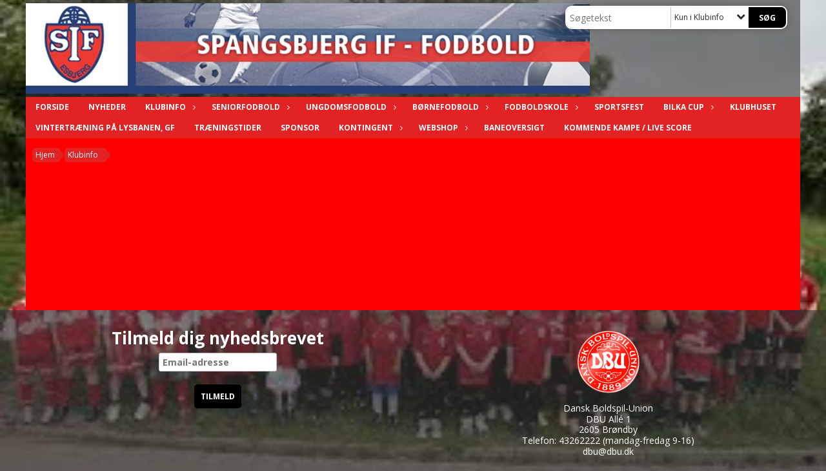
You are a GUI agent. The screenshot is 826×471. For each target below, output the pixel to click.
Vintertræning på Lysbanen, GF (105, 127)
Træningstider (227, 127)
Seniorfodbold (249, 106)
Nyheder (107, 106)
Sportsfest (619, 106)
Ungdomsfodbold (349, 106)
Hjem (45, 154)
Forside (52, 106)
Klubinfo (168, 106)
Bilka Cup (686, 106)
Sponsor (300, 127)
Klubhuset (753, 106)
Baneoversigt (514, 127)
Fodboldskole (540, 106)
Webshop (442, 127)
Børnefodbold (448, 106)
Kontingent (369, 127)
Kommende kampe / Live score (628, 127)
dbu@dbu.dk (608, 451)
